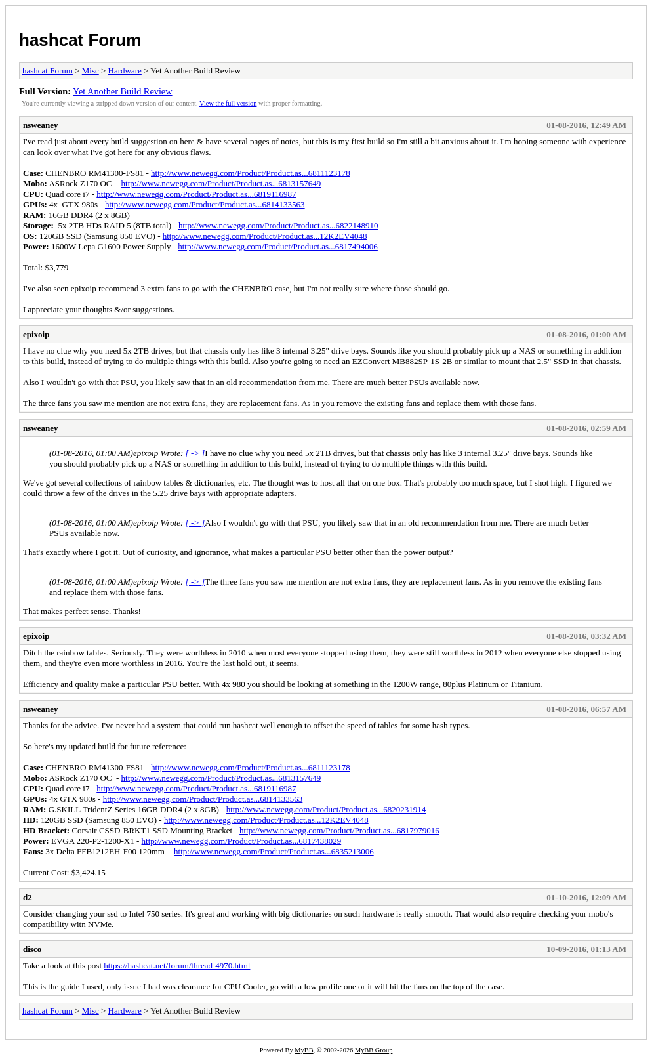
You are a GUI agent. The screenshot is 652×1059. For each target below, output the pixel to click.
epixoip (36, 334)
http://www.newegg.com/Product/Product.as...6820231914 (326, 809)
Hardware (125, 70)
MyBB (304, 1050)
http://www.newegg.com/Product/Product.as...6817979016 (339, 830)
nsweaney (40, 125)
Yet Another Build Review (122, 91)
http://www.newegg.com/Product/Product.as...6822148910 (278, 225)
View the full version (227, 103)
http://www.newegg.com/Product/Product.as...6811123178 (250, 173)
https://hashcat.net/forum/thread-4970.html (177, 965)
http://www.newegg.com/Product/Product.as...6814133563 (205, 204)
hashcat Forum (80, 40)
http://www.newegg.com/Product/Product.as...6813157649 (221, 183)
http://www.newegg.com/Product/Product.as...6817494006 (278, 246)
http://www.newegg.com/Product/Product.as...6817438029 (242, 841)
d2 (27, 897)
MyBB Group (373, 1050)
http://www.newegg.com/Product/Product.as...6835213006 (274, 851)
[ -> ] (195, 453)
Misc (90, 70)
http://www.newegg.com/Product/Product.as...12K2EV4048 (265, 236)
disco (32, 949)
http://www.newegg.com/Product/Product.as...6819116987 (196, 194)
